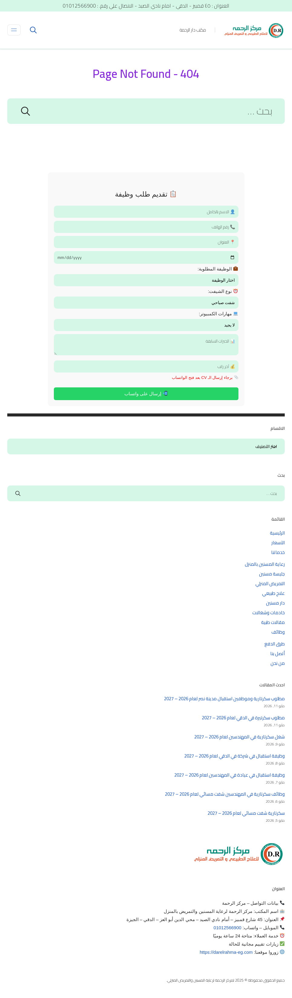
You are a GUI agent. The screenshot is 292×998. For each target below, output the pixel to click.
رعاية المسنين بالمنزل (265, 564)
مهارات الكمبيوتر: (218, 313)
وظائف (278, 632)
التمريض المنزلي (270, 583)
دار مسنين (275, 602)
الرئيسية (277, 533)
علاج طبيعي (273, 593)
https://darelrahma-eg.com (226, 952)
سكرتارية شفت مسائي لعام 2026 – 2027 (246, 813)
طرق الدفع (274, 643)
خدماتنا (278, 552)
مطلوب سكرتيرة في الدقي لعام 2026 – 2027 (243, 717)
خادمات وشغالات (268, 612)
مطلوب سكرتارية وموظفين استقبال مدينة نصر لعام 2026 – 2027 (224, 698)
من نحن (278, 663)
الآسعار (278, 542)
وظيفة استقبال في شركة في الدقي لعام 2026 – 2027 (234, 755)
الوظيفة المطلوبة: (218, 268)
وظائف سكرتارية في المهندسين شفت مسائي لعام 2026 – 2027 (225, 794)
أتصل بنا (277, 653)
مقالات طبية (273, 622)
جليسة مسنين (272, 573)
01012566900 (227, 927)
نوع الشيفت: (223, 291)
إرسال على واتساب (146, 393)
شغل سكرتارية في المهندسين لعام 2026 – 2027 (239, 736)
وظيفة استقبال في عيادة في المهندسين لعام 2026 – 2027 (229, 775)
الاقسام (274, 446)
